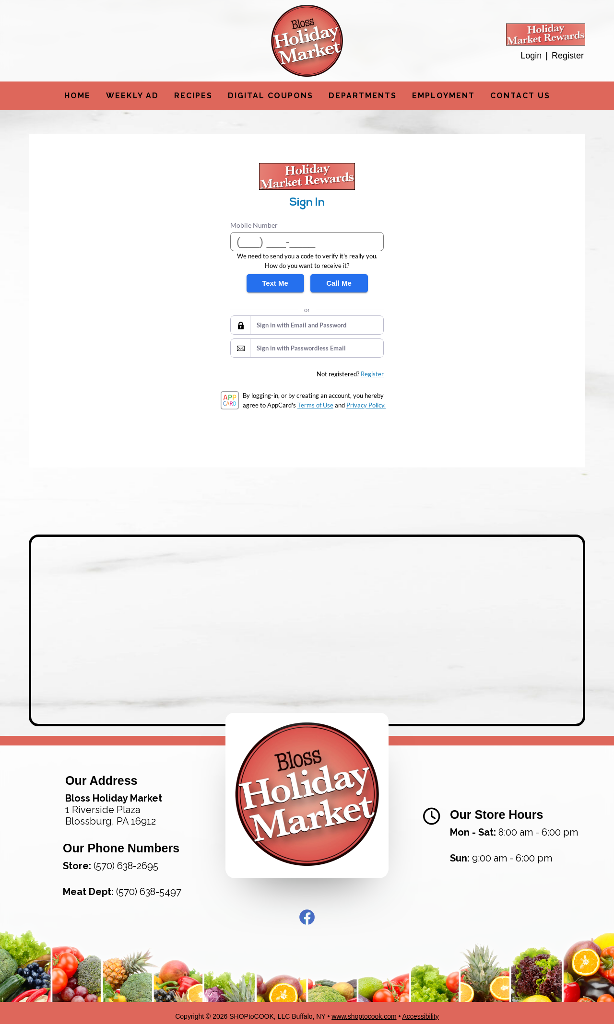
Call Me (339, 283)
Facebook (307, 910)
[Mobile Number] (307, 241)
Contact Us (520, 95)
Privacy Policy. (366, 405)
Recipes (193, 95)
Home (77, 95)
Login (531, 55)
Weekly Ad (132, 95)
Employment (443, 95)
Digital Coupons (270, 95)
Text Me (275, 283)
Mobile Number (254, 225)
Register (568, 55)
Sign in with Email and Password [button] (301, 325)
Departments (363, 95)
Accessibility (420, 1009)
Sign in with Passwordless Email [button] (301, 348)
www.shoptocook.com (363, 1009)
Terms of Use (315, 405)
